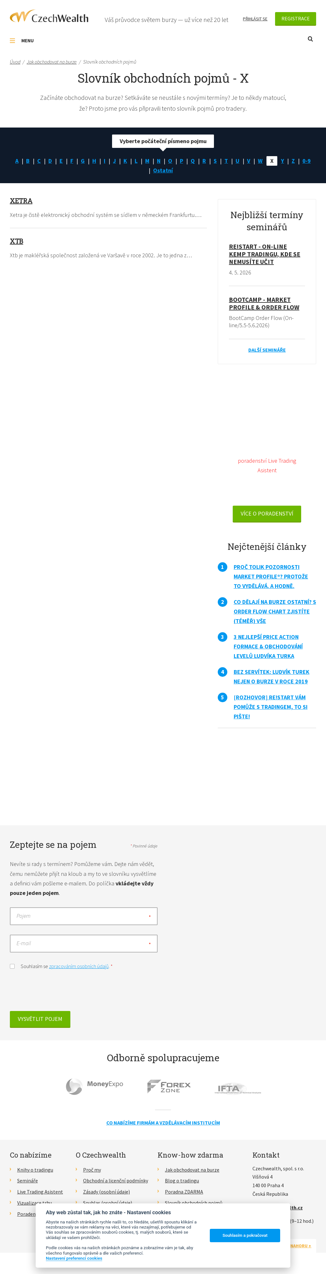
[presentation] (58, 992)
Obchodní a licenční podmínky (115, 1180)
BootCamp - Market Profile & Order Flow (264, 303)
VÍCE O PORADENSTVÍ (267, 513)
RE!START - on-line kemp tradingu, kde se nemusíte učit (264, 254)
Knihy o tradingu (35, 1170)
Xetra (21, 201)
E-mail (24, 943)
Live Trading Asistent (40, 1191)
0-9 (306, 160)
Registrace (295, 18)
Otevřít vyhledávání (310, 39)
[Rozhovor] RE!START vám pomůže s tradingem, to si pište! (271, 707)
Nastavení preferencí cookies (74, 1258)
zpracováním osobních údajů (79, 966)
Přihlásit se (255, 19)
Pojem (24, 916)
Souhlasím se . (61, 965)
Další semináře (267, 350)
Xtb (16, 241)
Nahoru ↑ (300, 1246)
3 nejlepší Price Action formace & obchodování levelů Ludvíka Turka (268, 646)
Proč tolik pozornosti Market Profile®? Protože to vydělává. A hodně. (271, 576)
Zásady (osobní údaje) (106, 1191)
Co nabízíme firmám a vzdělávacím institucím (163, 1122)
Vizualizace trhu (34, 1203)
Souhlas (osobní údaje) (107, 1203)
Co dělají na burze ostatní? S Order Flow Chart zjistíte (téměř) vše (275, 611)
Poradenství (30, 1214)
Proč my (92, 1170)
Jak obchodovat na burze (192, 1170)
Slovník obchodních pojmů (194, 1203)
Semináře (27, 1180)
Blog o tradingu (182, 1180)
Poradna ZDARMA (184, 1191)
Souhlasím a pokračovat (245, 1235)
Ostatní (163, 170)
